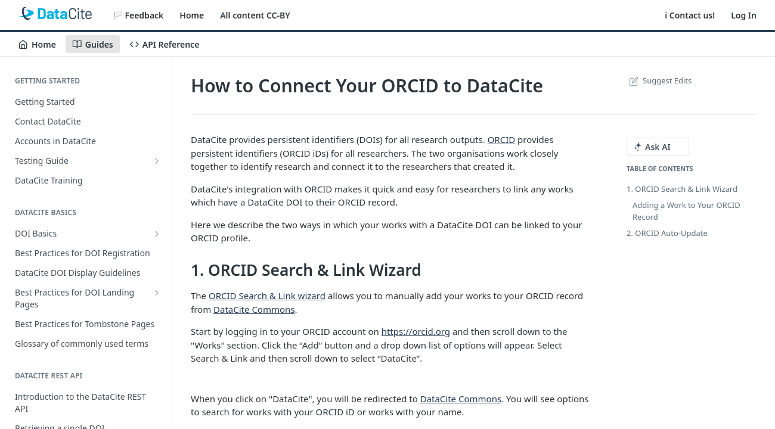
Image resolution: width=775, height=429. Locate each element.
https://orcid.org (416, 331)
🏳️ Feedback (138, 15)
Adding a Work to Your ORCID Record (686, 211)
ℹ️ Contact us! (690, 15)
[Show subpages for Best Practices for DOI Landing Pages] (157, 292)
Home (191, 15)
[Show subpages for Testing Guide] (157, 161)
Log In (744, 15)
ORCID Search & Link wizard (267, 295)
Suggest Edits (659, 80)
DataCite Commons (253, 309)
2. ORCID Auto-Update (667, 233)
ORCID (502, 139)
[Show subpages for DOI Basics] (157, 233)
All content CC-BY (255, 15)
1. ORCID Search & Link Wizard (682, 189)
